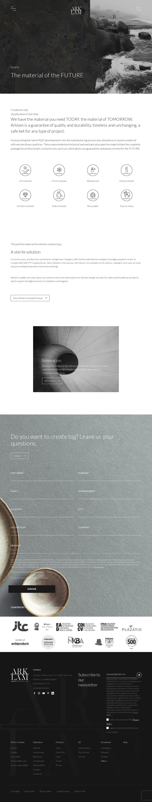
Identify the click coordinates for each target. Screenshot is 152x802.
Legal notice (29, 791)
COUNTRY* (42, 511)
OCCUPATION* (42, 529)
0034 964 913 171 (41, 683)
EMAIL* (42, 494)
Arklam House (84, 748)
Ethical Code (80, 791)
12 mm (59, 761)
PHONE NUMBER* (109, 494)
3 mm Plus (60, 752)
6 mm (58, 756)
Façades (36, 769)
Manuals (105, 752)
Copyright (15, 791)
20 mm (59, 765)
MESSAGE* (76, 548)
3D (79, 742)
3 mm (58, 748)
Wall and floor (39, 765)
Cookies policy (63, 791)
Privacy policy (46, 791)
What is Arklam (17, 742)
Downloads (106, 742)
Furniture (37, 774)
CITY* (109, 512)
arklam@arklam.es (41, 688)
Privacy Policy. (99, 567)
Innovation (16, 756)
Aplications (38, 742)
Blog (125, 742)
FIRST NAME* (42, 476)
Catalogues (106, 748)
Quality (14, 752)
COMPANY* (109, 530)
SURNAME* (109, 476)
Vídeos (104, 761)
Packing (104, 756)
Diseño (14, 748)
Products (60, 742)
